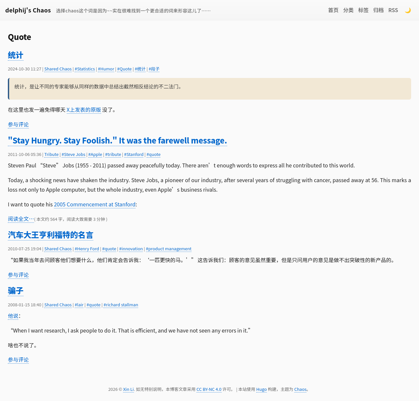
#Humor (106, 69)
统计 (16, 54)
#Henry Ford (87, 248)
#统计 (140, 69)
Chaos (300, 389)
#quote (154, 154)
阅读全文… (21, 218)
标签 (363, 10)
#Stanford (133, 154)
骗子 (16, 290)
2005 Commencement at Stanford (95, 204)
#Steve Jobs (73, 154)
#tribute (113, 154)
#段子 (154, 69)
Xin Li (128, 389)
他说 (13, 315)
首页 (333, 10)
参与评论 (18, 124)
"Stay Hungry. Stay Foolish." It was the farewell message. (117, 140)
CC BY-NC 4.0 (208, 389)
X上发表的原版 (84, 109)
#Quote (124, 69)
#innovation (131, 248)
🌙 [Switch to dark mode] (408, 10)
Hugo (261, 389)
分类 (348, 10)
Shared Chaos (57, 69)
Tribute (51, 154)
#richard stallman (120, 304)
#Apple (95, 154)
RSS (393, 10)
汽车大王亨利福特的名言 (50, 234)
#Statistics (85, 69)
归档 (378, 10)
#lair (79, 304)
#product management (168, 248)
